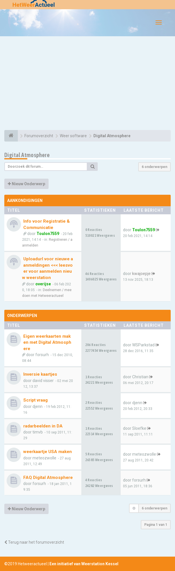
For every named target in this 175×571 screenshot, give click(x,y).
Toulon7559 (47, 233)
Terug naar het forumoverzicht (34, 542)
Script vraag (35, 400)
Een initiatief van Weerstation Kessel (83, 564)
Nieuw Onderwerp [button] (26, 184)
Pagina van (155, 525)
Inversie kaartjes (40, 374)
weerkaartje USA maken (47, 451)
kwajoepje (141, 273)
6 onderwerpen (154, 167)
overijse (43, 284)
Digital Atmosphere (27, 155)
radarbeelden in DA (43, 426)
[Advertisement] (87, 84)
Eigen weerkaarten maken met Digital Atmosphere (47, 342)
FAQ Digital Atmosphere (48, 477)
